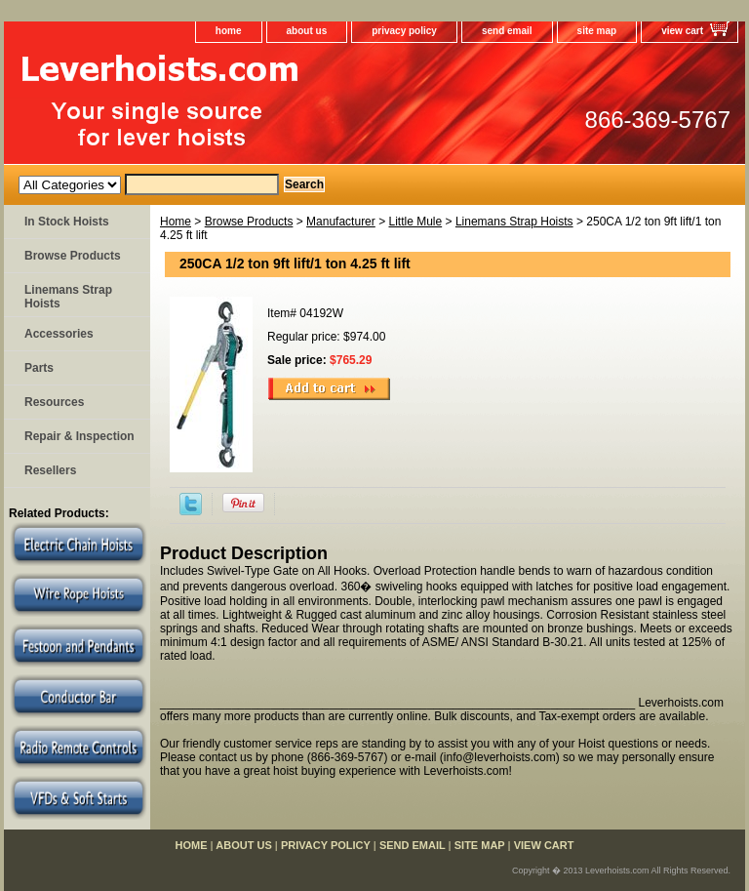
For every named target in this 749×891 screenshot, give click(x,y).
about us (307, 30)
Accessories (59, 334)
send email (507, 30)
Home (175, 221)
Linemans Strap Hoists (514, 221)
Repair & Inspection (79, 436)
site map (597, 30)
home (229, 30)
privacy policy (404, 30)
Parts (39, 368)
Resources (54, 402)
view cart (682, 30)
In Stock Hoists (66, 221)
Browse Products (249, 221)
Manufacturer (340, 221)
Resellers (50, 470)
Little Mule (415, 221)
